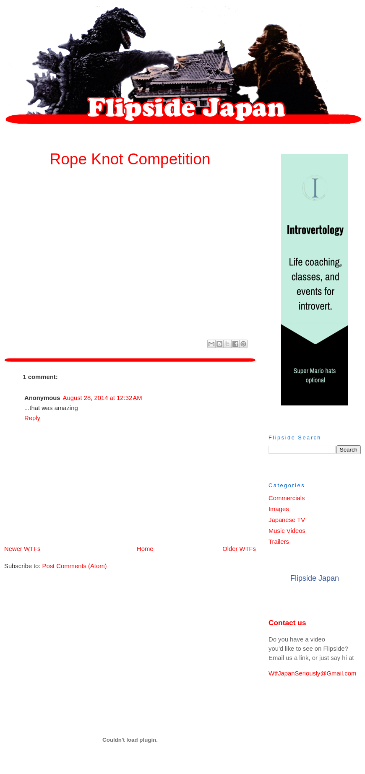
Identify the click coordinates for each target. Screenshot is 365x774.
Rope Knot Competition (130, 159)
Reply (32, 418)
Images (279, 509)
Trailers (279, 541)
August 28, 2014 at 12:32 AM (102, 398)
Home (132, 548)
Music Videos (287, 530)
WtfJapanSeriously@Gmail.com (312, 673)
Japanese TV (287, 520)
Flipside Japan (314, 578)
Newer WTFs (22, 548)
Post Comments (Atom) (74, 566)
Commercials (287, 498)
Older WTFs (239, 548)
